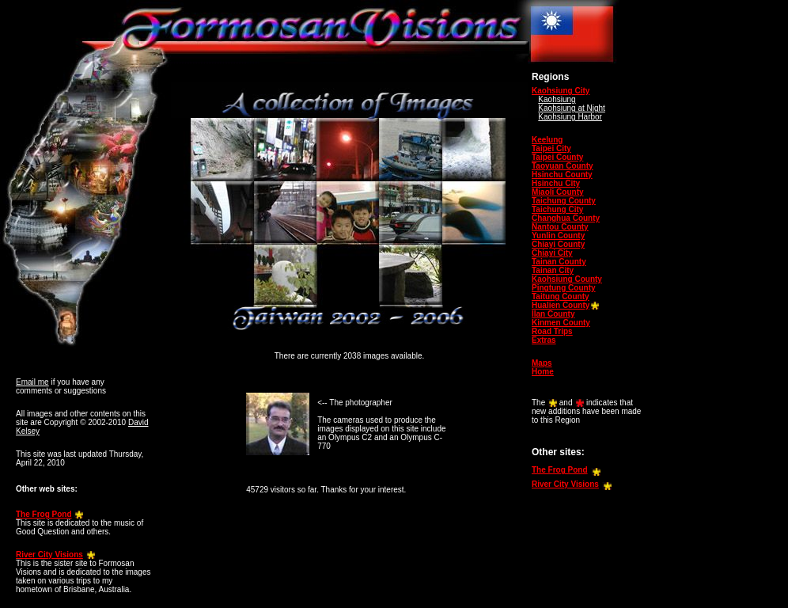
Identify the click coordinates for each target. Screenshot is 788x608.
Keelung (547, 139)
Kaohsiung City (560, 90)
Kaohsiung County (567, 279)
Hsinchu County (562, 174)
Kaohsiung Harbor (570, 116)
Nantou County (560, 226)
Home (543, 371)
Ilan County (553, 314)
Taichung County (564, 200)
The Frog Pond (44, 514)
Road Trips (552, 331)
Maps (542, 363)
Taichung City (557, 209)
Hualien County (560, 305)
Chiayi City (552, 253)
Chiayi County (558, 244)
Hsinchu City (556, 183)
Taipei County (557, 157)
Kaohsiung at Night (571, 108)
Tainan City (553, 270)
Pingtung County (564, 287)
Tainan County (559, 261)
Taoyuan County (562, 166)
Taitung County (560, 296)
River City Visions (49, 554)
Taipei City (551, 148)
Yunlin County (558, 235)
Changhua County (566, 218)
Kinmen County (561, 322)
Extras (544, 340)
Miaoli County (558, 192)
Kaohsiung (556, 99)
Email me (32, 382)
